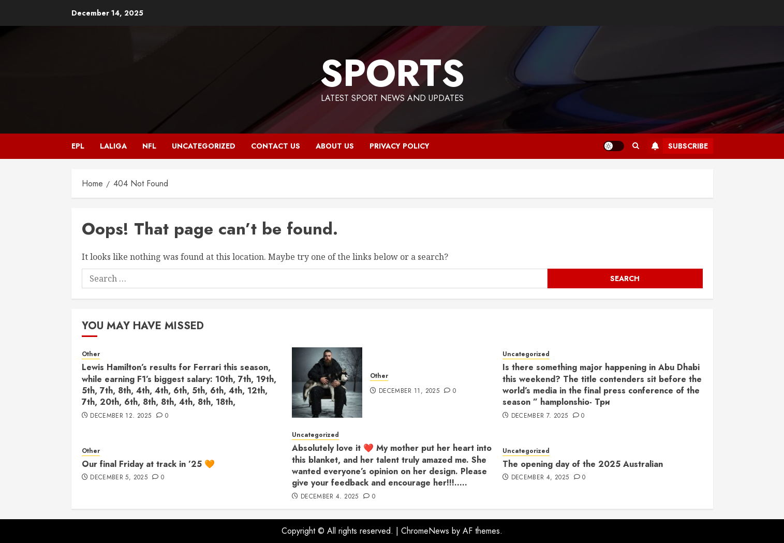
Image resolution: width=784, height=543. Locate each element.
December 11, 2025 (409, 391)
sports (392, 73)
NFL (149, 146)
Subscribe (677, 146)
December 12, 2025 (120, 416)
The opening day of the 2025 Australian (582, 464)
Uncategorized (203, 146)
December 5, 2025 (118, 478)
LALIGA (113, 146)
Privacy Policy (399, 146)
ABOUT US (335, 146)
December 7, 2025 (539, 416)
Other (91, 354)
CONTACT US (275, 146)
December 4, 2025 (330, 497)
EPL (77, 146)
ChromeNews (425, 531)
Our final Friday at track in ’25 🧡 (148, 464)
